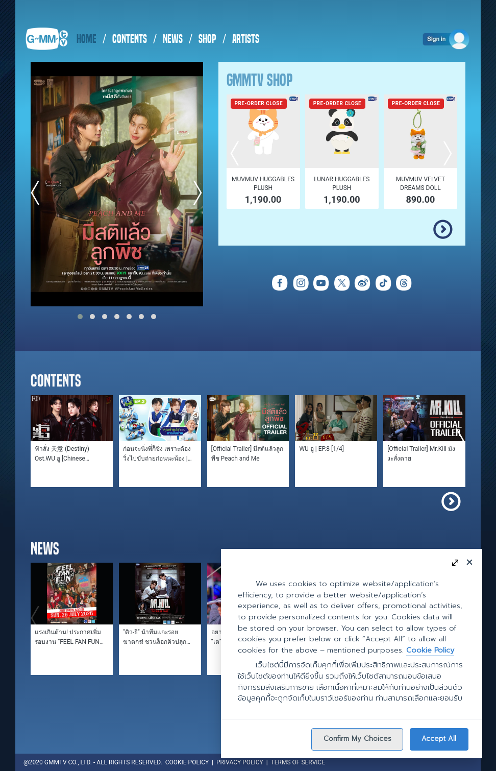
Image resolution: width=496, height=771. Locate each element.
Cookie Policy (430, 650)
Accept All (438, 739)
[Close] (469, 562)
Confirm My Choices (357, 739)
